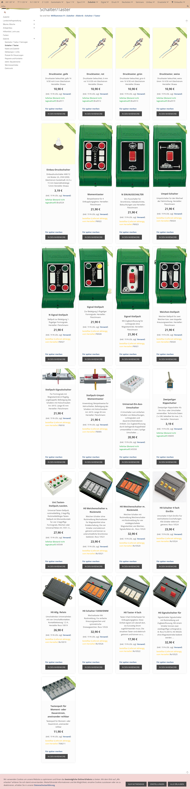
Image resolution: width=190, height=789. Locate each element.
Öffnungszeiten (8, 785)
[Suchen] (19, 12)
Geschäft (20, 785)
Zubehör (70, 15)
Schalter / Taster (92, 15)
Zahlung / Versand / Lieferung (92, 785)
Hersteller (55, 785)
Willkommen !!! (58, 15)
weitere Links (140, 785)
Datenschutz (122, 785)
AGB (62, 785)
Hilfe (131, 785)
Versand (66, 94)
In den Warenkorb (56, 114)
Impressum (110, 785)
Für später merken (53, 108)
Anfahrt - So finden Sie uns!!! (37, 785)
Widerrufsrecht (73, 785)
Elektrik (79, 15)
